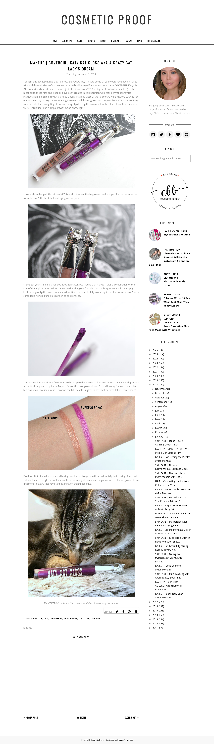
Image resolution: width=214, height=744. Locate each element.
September (161, 401)
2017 (155, 601)
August (159, 406)
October (159, 397)
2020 (155, 376)
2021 (155, 371)
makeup (95, 618)
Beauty (91, 41)
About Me (67, 41)
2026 (155, 349)
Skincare (116, 41)
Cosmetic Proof (107, 18)
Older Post (130, 717)
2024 (155, 358)
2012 (155, 623)
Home (54, 41)
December (161, 388)
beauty (37, 618)
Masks (129, 41)
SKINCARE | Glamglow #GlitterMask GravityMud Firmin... (168, 557)
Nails (80, 41)
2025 (155, 354)
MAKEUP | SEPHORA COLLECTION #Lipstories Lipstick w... (169, 585)
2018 (155, 384)
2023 (155, 362)
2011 (155, 627)
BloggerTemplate (125, 740)
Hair (139, 41)
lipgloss (84, 618)
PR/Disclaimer (154, 41)
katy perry (70, 618)
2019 (155, 380)
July (157, 410)
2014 (155, 614)
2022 (155, 367)
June (157, 415)
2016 (155, 606)
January (159, 436)
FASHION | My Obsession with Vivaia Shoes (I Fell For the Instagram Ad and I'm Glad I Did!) (169, 257)
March (158, 427)
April (157, 423)
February (160, 432)
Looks (103, 41)
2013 (155, 619)
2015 (155, 610)
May (157, 419)
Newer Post (32, 717)
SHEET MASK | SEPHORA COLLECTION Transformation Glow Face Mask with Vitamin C (169, 322)
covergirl (55, 618)
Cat (45, 618)
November (161, 393)
